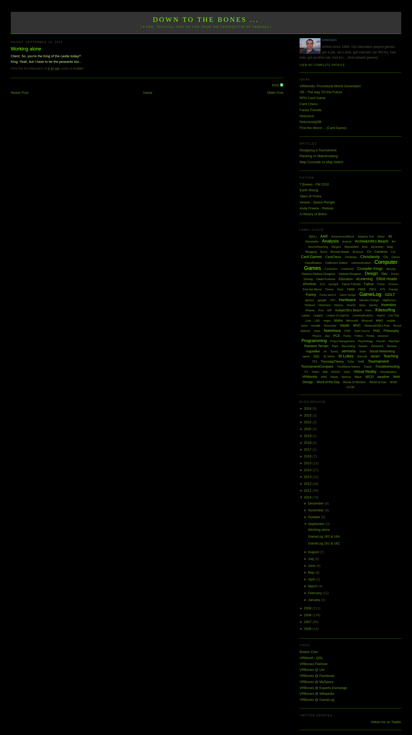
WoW (393, 382)
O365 (347, 331)
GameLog (370, 294)
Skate (362, 351)
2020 (308, 429)
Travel (368, 366)
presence (383, 336)
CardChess (333, 257)
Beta (365, 246)
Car (393, 251)
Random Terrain (316, 346)
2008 (308, 615)
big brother (377, 246)
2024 (308, 408)
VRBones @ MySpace (317, 682)
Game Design (348, 295)
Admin (381, 236)
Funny (78, 68)
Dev (385, 274)
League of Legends (338, 315)
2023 (308, 415)
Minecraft (367, 320)
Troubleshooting (387, 366)
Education (346, 279)
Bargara (336, 246)
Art (393, 241)
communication (361, 262)
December (316, 503)
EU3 (322, 284)
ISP (329, 310)
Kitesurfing (385, 310)
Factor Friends (311, 110)
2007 (308, 622)
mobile (391, 320)
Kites (368, 310)
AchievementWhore (342, 236)
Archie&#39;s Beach (371, 241)
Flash (340, 289)
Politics (359, 336)
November (316, 510)
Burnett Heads (340, 251)
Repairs (362, 346)
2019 (308, 436)
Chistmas (351, 257)
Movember (330, 325)
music (345, 325)
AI (390, 236)
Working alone (26, 49)
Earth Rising (309, 190)
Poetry (347, 336)
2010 (308, 497)
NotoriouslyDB (310, 122)
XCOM (350, 387)
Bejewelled (351, 246)
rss (325, 351)
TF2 (314, 361)
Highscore (389, 300)
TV (306, 371)
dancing (390, 269)
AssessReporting (318, 246)
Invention (388, 305)
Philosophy (391, 331)
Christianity (370, 256)
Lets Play (393, 315)
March (313, 586)
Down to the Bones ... (206, 19)
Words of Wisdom (354, 382)
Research (377, 346)
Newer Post (19, 93)
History (338, 305)
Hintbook (310, 305)
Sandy (334, 351)
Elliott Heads (387, 279)
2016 (308, 456)
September (317, 524)
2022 (308, 422)
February (315, 593)
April (312, 579)
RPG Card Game (313, 98)
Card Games (311, 257)
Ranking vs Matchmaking (319, 156)
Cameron (380, 252)
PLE (336, 336)
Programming (314, 340)
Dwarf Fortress (325, 279)
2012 (308, 484)
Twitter (315, 372)
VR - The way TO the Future (321, 92)
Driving (308, 279)
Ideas (362, 305)
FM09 (361, 289)
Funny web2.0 (328, 295)
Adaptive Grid (366, 236)
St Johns (328, 356)
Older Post (275, 93)
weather (383, 377)
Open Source (362, 331)
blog (390, 246)
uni (325, 372)
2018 (308, 443)
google (322, 300)
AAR (324, 236)
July (311, 559)
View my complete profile (322, 65)
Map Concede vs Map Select (321, 162)
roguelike (313, 351)
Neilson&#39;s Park (377, 325)
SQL (316, 356)
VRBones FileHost (313, 664)
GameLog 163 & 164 (324, 536)
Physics (316, 336)
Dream (395, 274)
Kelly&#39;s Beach (348, 310)
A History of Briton (313, 214)
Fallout (369, 284)
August (314, 552)
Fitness (329, 289)
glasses (309, 300)
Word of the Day (328, 382)
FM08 (350, 289)
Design (371, 273)
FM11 (373, 289)
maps (327, 320)
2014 (308, 470)
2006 (308, 629)
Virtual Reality (365, 371)
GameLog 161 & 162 (324, 543)
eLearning (365, 279)
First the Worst (312, 289)
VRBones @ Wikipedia (317, 694)
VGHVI (335, 371)
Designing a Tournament (318, 150)
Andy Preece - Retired (316, 208)
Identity (373, 305)
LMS (317, 320)
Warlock (346, 377)
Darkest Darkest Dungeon (318, 273)
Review (391, 346)
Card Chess (309, 104)
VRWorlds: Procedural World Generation (330, 86)
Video (347, 372)
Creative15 (347, 269)
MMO (379, 320)
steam (375, 356)
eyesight (333, 284)
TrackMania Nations (348, 366)
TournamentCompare (317, 366)
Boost (323, 251)
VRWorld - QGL (311, 658)
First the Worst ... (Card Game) (323, 128)
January (314, 600)
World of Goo (378, 382)
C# (369, 252)
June (312, 566)
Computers (331, 269)
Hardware (347, 299)
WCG (369, 377)
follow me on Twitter (386, 722)
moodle (316, 325)
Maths (338, 320)
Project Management (342, 341)
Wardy (334, 377)
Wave (358, 376)
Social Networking (382, 351)
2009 (308, 608)
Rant (335, 346)
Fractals (393, 289)
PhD (376, 331)
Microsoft (352, 320)
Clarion (396, 257)
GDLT (390, 294)
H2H (332, 300)
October (314, 517)
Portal (370, 335)
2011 (308, 490)
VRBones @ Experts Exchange (323, 688)
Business (358, 251)
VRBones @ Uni (312, 670)
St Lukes (345, 356)
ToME (361, 361)
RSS (276, 85)
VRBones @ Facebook (317, 676)
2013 (308, 477)
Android (346, 241)
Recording (348, 346)
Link (308, 320)
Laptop (306, 315)
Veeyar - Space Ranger (317, 202)
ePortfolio (309, 284)
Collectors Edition (336, 262)
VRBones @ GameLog (317, 700)
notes (317, 331)
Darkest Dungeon (350, 273)
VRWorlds (309, 377)
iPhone (310, 310)
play (327, 336)
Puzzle (381, 341)
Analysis (330, 241)
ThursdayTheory (332, 361)
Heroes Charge (369, 300)
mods (304, 325)
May (311, 572)
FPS (382, 289)
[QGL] (313, 236)
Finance (393, 284)
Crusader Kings (370, 268)
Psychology (365, 341)
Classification (313, 262)
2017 (308, 449)
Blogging (311, 251)
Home (147, 93)
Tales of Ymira (310, 196)
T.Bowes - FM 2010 (314, 184)
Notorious (307, 116)
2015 (308, 463)
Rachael (394, 341)
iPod (320, 310)
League (318, 315)
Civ (385, 257)
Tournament (378, 361)
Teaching (390, 356)
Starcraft (362, 356)
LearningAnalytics (363, 315)
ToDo (350, 361)
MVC (357, 325)
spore (306, 356)
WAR (324, 377)
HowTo (351, 305)
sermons (349, 351)
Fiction (381, 284)
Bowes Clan (309, 652)
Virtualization (388, 371)
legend (381, 315)
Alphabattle (311, 241)
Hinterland (325, 305)
